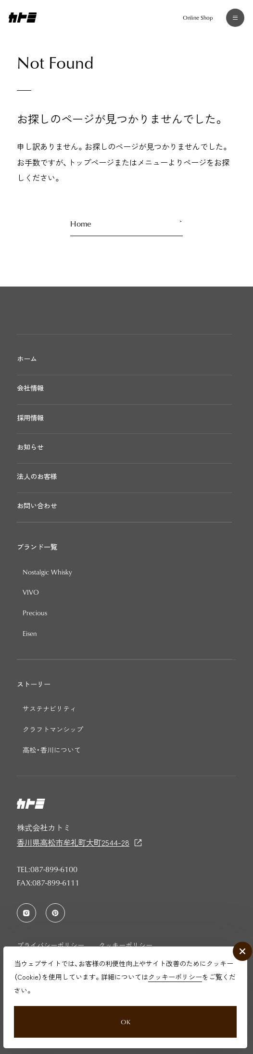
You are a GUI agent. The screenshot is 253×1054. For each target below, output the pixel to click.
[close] (241, 944)
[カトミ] (23, 19)
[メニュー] (233, 20)
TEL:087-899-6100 (47, 868)
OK (125, 1017)
